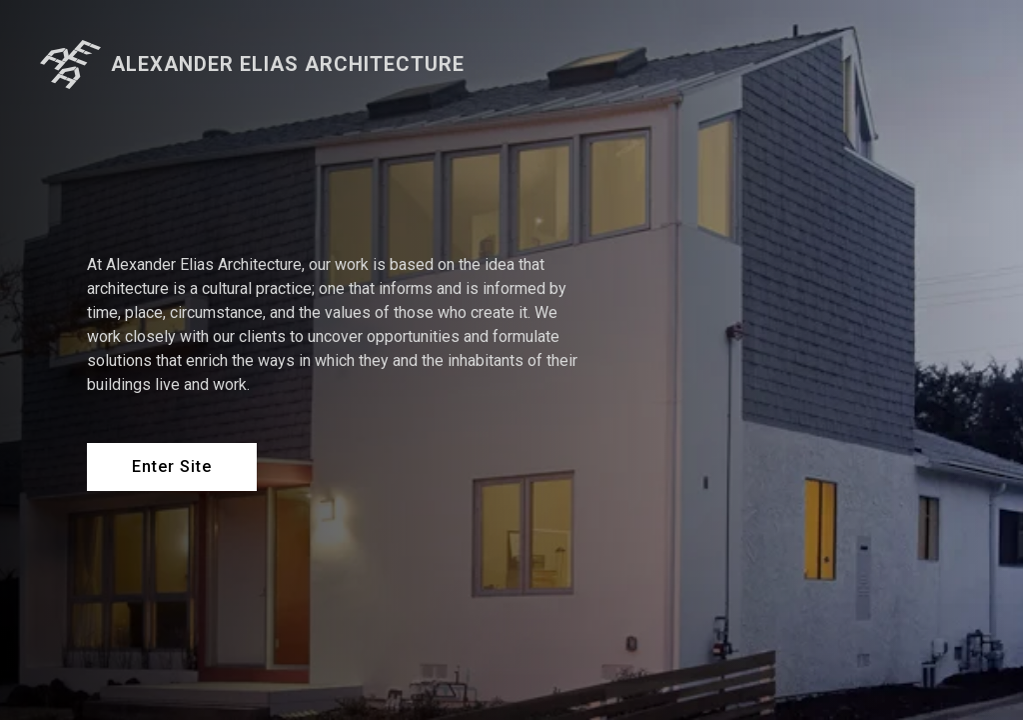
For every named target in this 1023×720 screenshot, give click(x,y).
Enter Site (172, 466)
